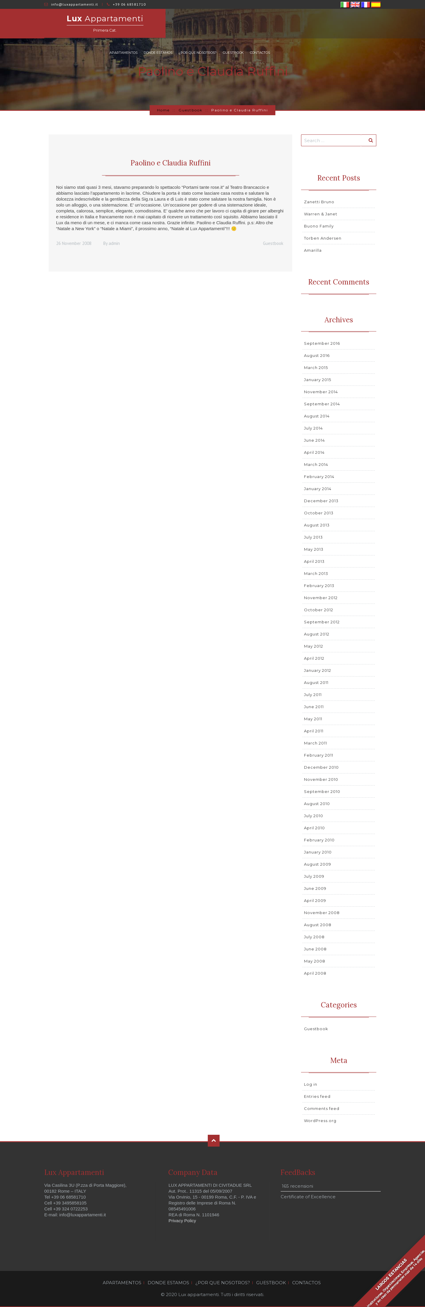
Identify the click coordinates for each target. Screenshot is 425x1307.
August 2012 (316, 634)
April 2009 (315, 900)
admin (114, 243)
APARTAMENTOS (231, 24)
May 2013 (313, 549)
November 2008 (322, 912)
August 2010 (317, 803)
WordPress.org (320, 1120)
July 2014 (313, 428)
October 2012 (318, 609)
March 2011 (315, 743)
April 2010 (314, 827)
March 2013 (316, 573)
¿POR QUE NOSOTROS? (305, 24)
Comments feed (321, 1108)
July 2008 (314, 936)
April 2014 (314, 452)
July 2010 (313, 815)
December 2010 (321, 767)
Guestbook (190, 110)
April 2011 (313, 731)
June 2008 (315, 949)
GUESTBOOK (341, 24)
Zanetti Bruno (319, 201)
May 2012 (313, 646)
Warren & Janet (320, 214)
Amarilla (313, 250)
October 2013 (319, 513)
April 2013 (314, 561)
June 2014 (314, 440)
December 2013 (321, 500)
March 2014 (316, 464)
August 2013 (317, 525)
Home (163, 110)
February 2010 (319, 840)
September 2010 (322, 791)
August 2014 (317, 416)
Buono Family (319, 226)
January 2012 (317, 670)
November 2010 (321, 779)
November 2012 (321, 597)
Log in (310, 1084)
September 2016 (322, 343)
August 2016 (317, 355)
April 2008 (315, 973)
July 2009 (314, 876)
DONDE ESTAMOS (265, 24)
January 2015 (317, 379)
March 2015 (316, 367)
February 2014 (319, 476)
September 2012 (322, 622)
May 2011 (313, 718)
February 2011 (318, 755)
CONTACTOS (368, 24)
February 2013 (319, 585)
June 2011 (314, 706)
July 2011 (313, 694)
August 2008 (317, 924)
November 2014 (321, 391)
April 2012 (314, 658)
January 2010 (318, 852)
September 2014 (322, 403)
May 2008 (314, 961)
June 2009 (315, 888)
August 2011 (316, 682)
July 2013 (313, 537)
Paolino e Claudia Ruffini (170, 163)
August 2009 (317, 864)
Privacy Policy (182, 1220)
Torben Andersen (322, 238)
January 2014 (317, 488)
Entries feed (317, 1096)
